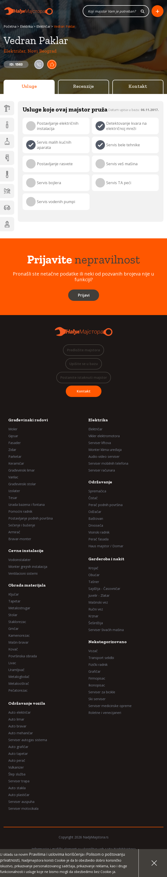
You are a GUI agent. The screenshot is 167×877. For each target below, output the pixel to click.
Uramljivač (16, 670)
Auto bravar (17, 726)
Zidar (12, 449)
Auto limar (16, 719)
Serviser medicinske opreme (110, 705)
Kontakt (138, 86)
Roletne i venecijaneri (104, 712)
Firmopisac (96, 678)
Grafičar (94, 671)
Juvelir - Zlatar (99, 595)
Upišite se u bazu (83, 363)
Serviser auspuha (21, 801)
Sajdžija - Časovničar (104, 588)
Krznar (93, 616)
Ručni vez (95, 609)
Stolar (12, 615)
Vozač (93, 651)
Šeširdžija (95, 623)
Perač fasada (98, 539)
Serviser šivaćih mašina (106, 630)
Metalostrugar (19, 608)
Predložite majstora (83, 350)
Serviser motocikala (23, 808)
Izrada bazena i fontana (26, 504)
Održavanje (100, 482)
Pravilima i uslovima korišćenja (56, 854)
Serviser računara (101, 470)
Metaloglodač (18, 676)
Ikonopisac (96, 685)
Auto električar (19, 712)
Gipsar (13, 436)
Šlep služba (16, 774)
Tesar (12, 497)
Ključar (13, 594)
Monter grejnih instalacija (27, 566)
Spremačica (97, 491)
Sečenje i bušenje (21, 525)
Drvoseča (95, 525)
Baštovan (95, 518)
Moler (12, 429)
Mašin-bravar (18, 642)
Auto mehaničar (20, 733)
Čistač (93, 498)
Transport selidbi (101, 657)
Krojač (93, 568)
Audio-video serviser (103, 456)
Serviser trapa (18, 781)
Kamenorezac (19, 635)
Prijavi (84, 295)
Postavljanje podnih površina (30, 518)
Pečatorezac (18, 690)
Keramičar (16, 463)
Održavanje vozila (26, 703)
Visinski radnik (99, 532)
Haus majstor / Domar (105, 546)
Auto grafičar (18, 746)
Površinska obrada (22, 656)
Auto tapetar (18, 753)
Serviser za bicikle (101, 692)
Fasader (14, 443)
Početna (10, 26)
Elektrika (26, 26)
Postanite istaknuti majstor (83, 377)
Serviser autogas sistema (27, 740)
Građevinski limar (21, 470)
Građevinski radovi (28, 420)
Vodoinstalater (19, 559)
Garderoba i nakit (106, 558)
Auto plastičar (18, 794)
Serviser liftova (99, 443)
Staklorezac (17, 621)
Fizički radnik (98, 664)
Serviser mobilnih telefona (108, 463)
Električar (43, 26)
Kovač (13, 649)
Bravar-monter (19, 539)
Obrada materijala (27, 585)
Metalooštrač (18, 683)
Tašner (93, 581)
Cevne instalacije (25, 550)
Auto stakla (17, 788)
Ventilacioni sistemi (23, 573)
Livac (12, 663)
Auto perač (16, 760)
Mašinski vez (98, 602)
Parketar (14, 456)
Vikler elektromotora (104, 436)
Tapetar (14, 601)
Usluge (29, 86)
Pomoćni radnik (20, 511)
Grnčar (13, 628)
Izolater (14, 491)
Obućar (94, 575)
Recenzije (83, 86)
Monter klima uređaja (105, 449)
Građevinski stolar (22, 484)
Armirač (14, 532)
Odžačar (94, 511)
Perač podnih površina (105, 505)
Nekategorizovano (107, 641)
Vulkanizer (16, 767)
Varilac (13, 477)
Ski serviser (96, 699)
